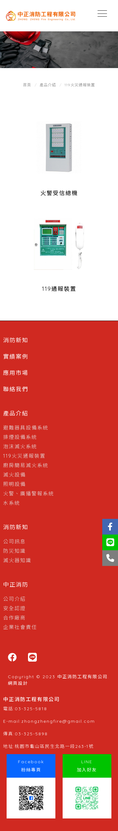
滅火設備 (14, 474)
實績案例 (15, 356)
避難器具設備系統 (25, 427)
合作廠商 (14, 618)
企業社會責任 (20, 627)
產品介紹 (48, 85)
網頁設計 (18, 683)
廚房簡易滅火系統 (25, 465)
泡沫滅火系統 (20, 446)
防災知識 (14, 551)
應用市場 (15, 372)
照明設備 (14, 484)
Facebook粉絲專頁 (31, 766)
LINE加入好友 (87, 766)
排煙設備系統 (20, 437)
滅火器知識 (17, 560)
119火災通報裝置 (80, 85)
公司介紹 (14, 599)
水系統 (11, 503)
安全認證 (14, 608)
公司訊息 (14, 541)
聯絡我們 (15, 389)
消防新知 (15, 340)
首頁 (27, 85)
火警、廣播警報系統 (28, 493)
